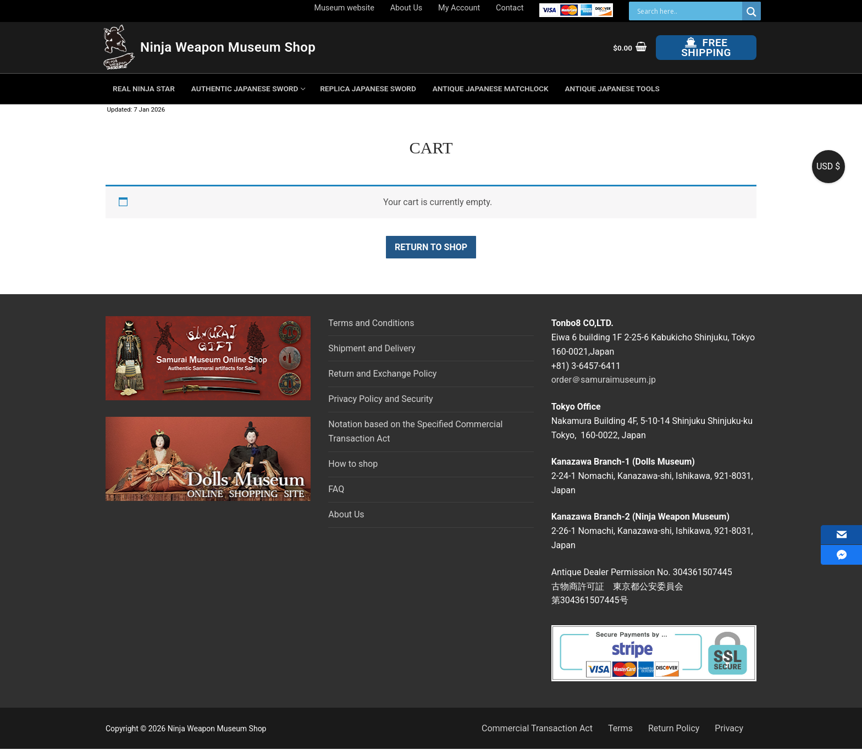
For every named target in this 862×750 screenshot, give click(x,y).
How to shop (353, 464)
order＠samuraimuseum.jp (603, 379)
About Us (406, 8)
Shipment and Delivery (371, 348)
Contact (509, 8)
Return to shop (431, 247)
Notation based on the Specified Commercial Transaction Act (415, 431)
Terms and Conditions (371, 323)
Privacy (729, 728)
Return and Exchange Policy (382, 373)
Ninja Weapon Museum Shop (228, 47)
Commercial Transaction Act (537, 728)
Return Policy (673, 728)
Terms (620, 728)
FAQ (336, 489)
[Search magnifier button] (751, 12)
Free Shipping (706, 47)
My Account (459, 8)
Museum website (344, 8)
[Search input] (688, 11)
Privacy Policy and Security (380, 399)
